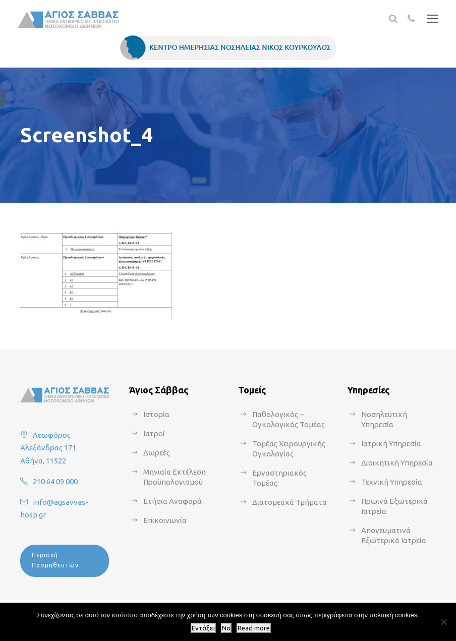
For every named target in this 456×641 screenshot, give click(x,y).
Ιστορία (156, 414)
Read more (254, 628)
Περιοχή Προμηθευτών (55, 560)
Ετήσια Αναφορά (172, 501)
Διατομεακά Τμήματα (289, 502)
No (226, 628)
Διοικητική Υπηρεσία (397, 462)
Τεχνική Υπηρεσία (391, 482)
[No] (443, 622)
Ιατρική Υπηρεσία (391, 443)
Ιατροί (154, 433)
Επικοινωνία (165, 520)
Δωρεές (156, 452)
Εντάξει (203, 628)
